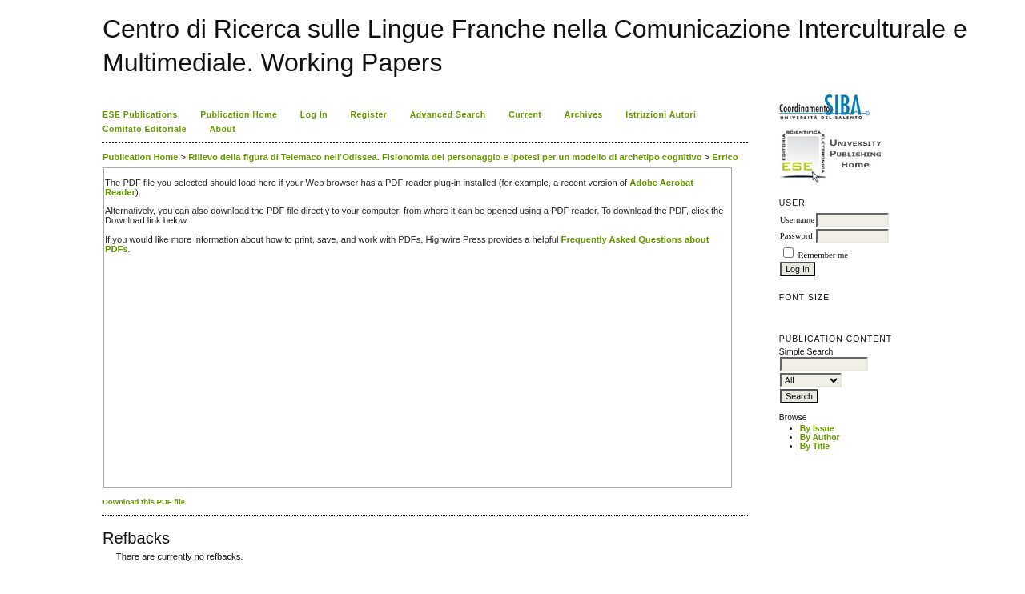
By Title (815, 446)
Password (796, 235)
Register (369, 114)
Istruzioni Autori (660, 114)
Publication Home (238, 114)
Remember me (822, 255)
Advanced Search (448, 114)
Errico (725, 157)
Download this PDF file (143, 501)
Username (797, 219)
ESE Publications (140, 114)
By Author (820, 437)
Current (524, 114)
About (223, 129)
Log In (314, 114)
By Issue (817, 428)
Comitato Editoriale (144, 129)
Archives (584, 114)
